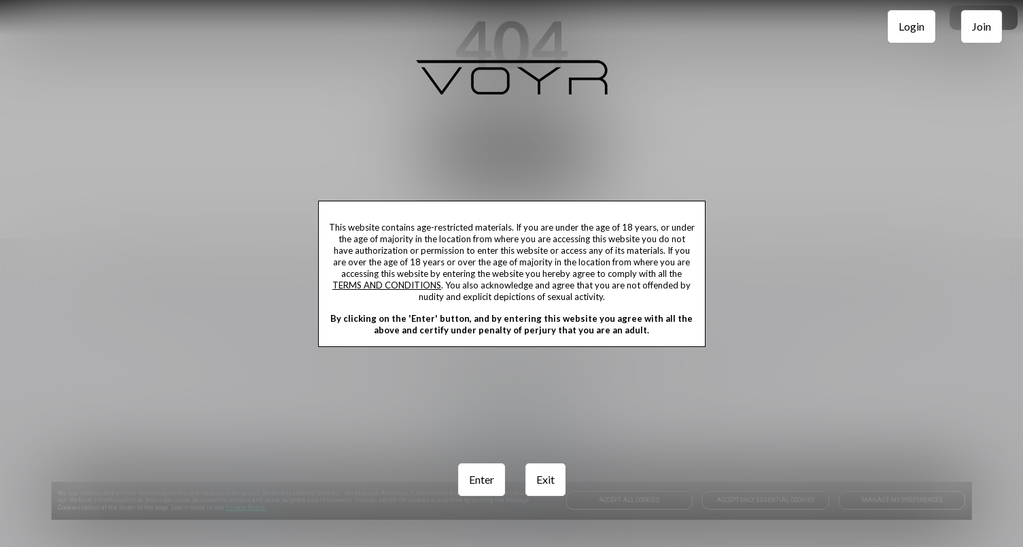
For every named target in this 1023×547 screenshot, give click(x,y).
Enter (481, 479)
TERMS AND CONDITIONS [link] (386, 285)
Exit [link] (545, 479)
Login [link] (911, 26)
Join (981, 26)
